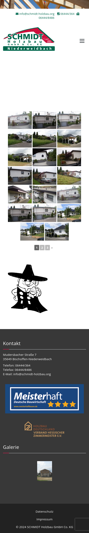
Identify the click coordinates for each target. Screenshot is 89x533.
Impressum (45, 519)
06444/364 (65, 14)
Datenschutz (44, 511)
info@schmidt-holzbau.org (35, 14)
